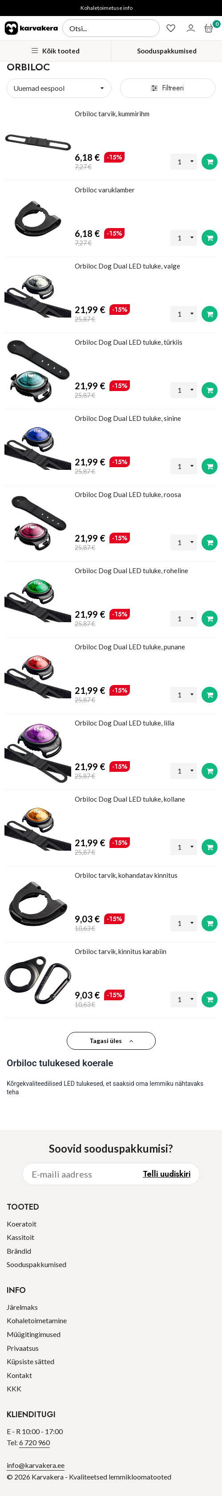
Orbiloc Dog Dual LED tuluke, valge (127, 266)
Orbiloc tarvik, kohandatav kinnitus (126, 875)
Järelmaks (22, 1307)
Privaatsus (23, 1348)
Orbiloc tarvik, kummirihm (112, 114)
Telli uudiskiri (166, 1174)
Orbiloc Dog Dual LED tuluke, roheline (131, 571)
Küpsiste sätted (30, 1361)
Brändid (19, 1251)
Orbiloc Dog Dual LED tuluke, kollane (130, 799)
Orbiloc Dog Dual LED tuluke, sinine (128, 418)
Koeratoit (21, 1223)
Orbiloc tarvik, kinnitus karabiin (120, 951)
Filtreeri (167, 88)
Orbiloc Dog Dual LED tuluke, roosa (128, 494)
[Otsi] (111, 28)
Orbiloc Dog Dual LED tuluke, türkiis (128, 342)
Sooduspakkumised (167, 51)
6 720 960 (34, 1442)
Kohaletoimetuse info (107, 7)
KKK (14, 1388)
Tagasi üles (111, 1040)
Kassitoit (20, 1237)
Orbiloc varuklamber (105, 190)
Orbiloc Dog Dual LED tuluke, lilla (124, 723)
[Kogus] (183, 162)
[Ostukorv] (209, 28)
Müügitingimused (34, 1334)
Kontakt (19, 1375)
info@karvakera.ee (36, 1465)
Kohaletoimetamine (37, 1320)
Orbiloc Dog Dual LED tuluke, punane (130, 647)
